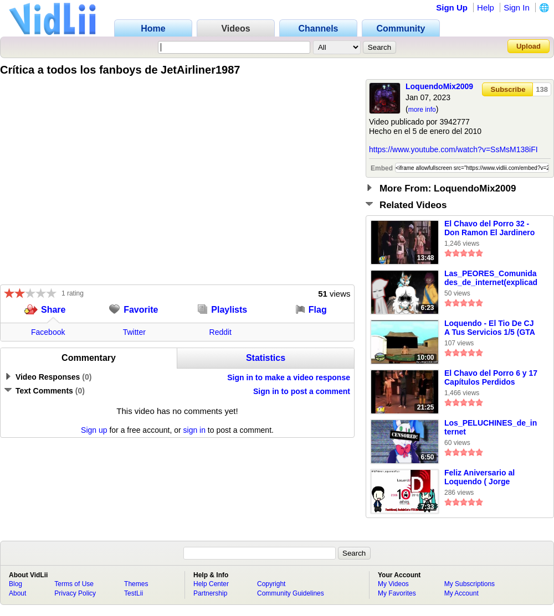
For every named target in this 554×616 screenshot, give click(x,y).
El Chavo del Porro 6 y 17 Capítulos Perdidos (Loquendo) (490, 378)
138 (542, 89)
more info (422, 109)
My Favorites (397, 593)
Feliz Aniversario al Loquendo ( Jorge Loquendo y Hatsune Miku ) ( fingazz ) (482, 477)
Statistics (265, 358)
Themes (136, 584)
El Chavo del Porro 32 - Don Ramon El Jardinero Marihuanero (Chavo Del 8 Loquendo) (489, 228)
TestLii (133, 593)
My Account (461, 593)
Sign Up (452, 7)
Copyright (271, 584)
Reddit (220, 332)
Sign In (517, 7)
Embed (382, 168)
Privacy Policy (75, 593)
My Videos (393, 584)
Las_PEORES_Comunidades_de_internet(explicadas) (490, 278)
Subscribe (508, 89)
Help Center (211, 584)
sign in (194, 430)
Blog (15, 584)
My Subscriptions (469, 584)
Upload (528, 46)
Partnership (210, 593)
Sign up (94, 430)
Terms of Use (74, 584)
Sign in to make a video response (288, 377)
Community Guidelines (290, 593)
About (17, 593)
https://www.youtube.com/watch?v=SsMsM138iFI (453, 149)
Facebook (48, 332)
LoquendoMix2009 (439, 86)
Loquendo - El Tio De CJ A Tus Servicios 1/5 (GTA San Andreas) (489, 328)
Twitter (134, 332)
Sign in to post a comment (301, 391)
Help (485, 7)
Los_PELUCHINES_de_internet (490, 427)
